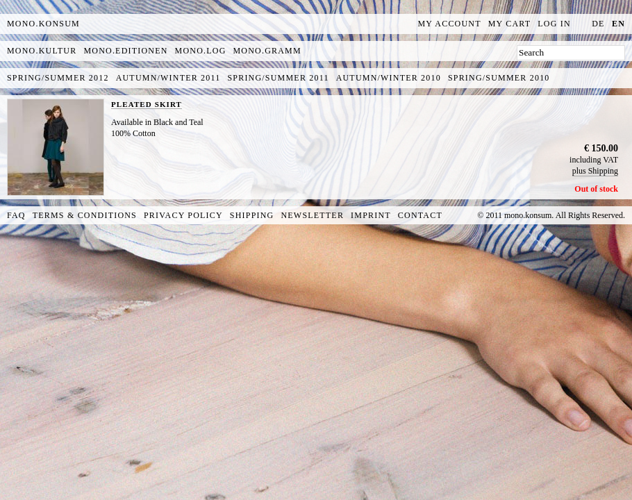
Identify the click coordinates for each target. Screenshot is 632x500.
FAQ (16, 215)
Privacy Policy (183, 215)
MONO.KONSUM (43, 23)
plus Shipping (595, 171)
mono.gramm (267, 51)
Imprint (371, 215)
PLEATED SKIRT (146, 104)
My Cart (509, 23)
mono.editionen (125, 51)
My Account (449, 23)
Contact (420, 215)
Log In (554, 23)
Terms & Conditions (85, 215)
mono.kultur (41, 51)
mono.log (200, 51)
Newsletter (312, 215)
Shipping (252, 215)
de (598, 23)
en (618, 23)
